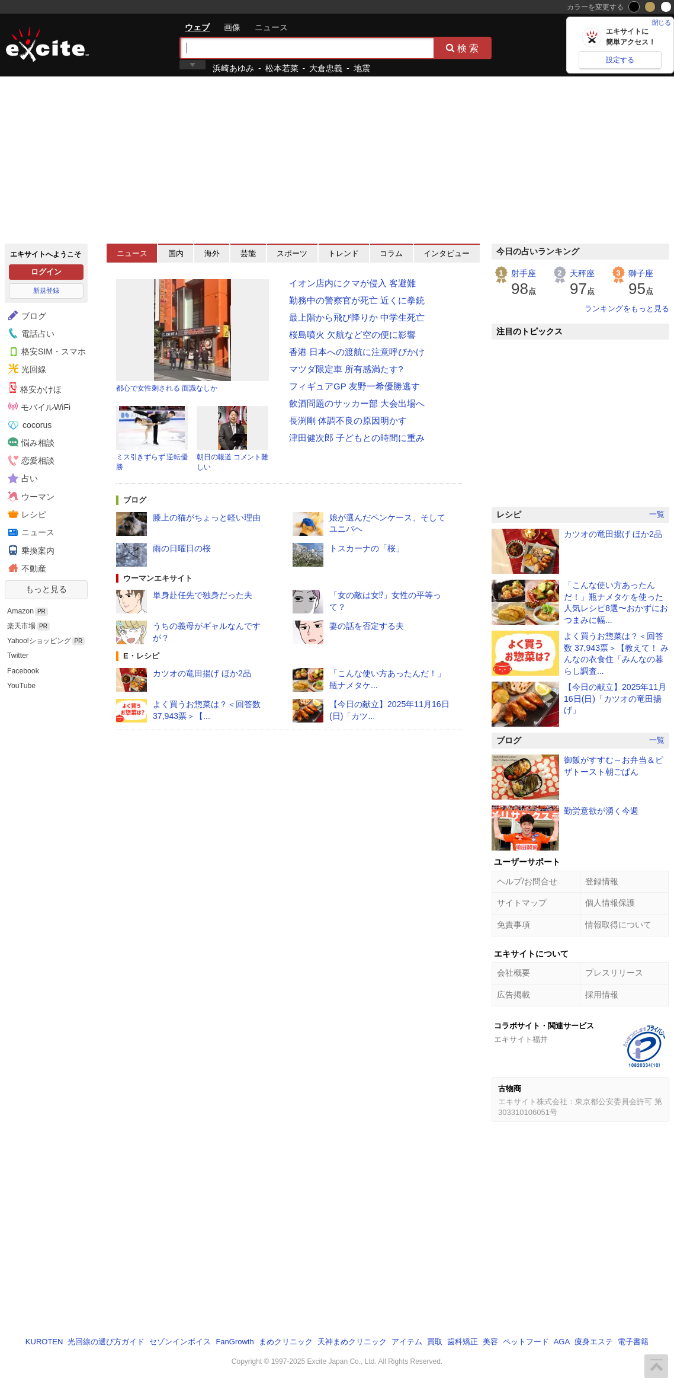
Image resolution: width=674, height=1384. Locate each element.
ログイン (46, 271)
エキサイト (47, 44)
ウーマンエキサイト (157, 578)
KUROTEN (44, 1341)
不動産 (25, 568)
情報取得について (618, 924)
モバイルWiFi (39, 406)
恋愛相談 (29, 460)
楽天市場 (21, 626)
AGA (562, 1341)
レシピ (25, 514)
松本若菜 (282, 68)
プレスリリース (614, 972)
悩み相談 (29, 442)
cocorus (30, 425)
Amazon (20, 611)
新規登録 (46, 290)
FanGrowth (234, 1341)
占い (21, 478)
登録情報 (601, 881)
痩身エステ (593, 1341)
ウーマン (29, 496)
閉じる (661, 22)
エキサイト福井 (521, 1039)
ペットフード (526, 1341)
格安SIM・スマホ (45, 351)
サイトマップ (522, 902)
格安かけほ (35, 388)
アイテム (406, 1341)
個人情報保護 (610, 902)
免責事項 (513, 924)
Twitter (17, 655)
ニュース (271, 27)
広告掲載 (513, 994)
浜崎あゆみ (233, 68)
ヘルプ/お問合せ (527, 881)
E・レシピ (141, 655)
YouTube (21, 686)
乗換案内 (29, 550)
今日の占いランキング (537, 251)
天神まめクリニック (352, 1341)
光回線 (25, 369)
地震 (362, 68)
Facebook (23, 671)
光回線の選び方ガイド (106, 1341)
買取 (434, 1341)
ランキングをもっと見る (627, 308)
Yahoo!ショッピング (39, 641)
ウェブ (197, 27)
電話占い (29, 333)
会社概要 (513, 972)
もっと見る (46, 589)
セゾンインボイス (180, 1341)
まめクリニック (286, 1341)
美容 (490, 1341)
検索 (463, 48)
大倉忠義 (325, 68)
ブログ (25, 315)
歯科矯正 (462, 1341)
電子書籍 (633, 1341)
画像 (232, 27)
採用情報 (601, 994)
